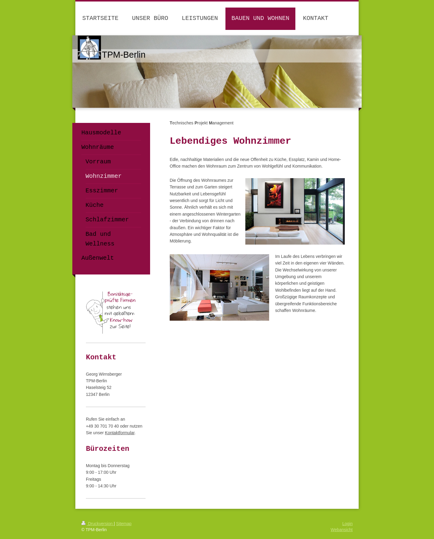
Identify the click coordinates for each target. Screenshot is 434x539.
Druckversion (97, 523)
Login (347, 523)
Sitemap (123, 523)
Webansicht (342, 529)
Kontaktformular (119, 432)
